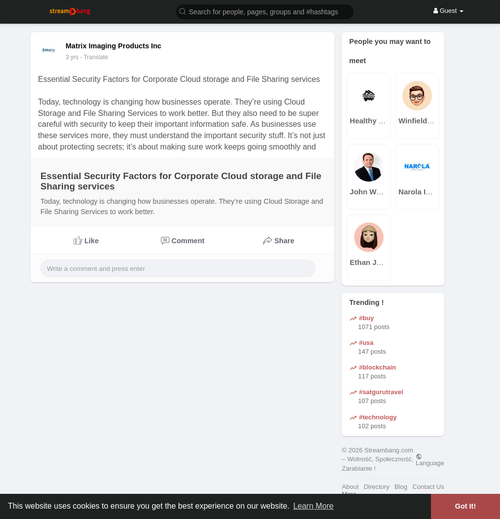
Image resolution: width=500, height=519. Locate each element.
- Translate (94, 57)
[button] (265, 11)
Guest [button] (448, 10)
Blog (400, 486)
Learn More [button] (313, 506)
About (350, 486)
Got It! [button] (465, 506)
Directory (377, 486)
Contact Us (428, 486)
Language (430, 459)
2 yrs (72, 57)
